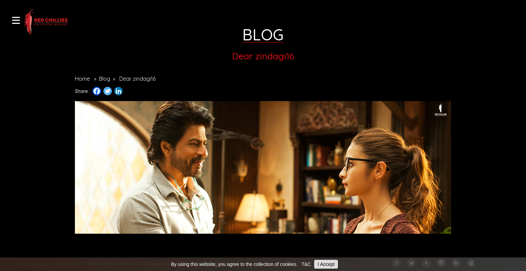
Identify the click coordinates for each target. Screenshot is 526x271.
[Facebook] (97, 91)
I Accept (326, 264)
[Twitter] (107, 91)
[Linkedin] (118, 91)
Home (82, 78)
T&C (306, 264)
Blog (104, 78)
